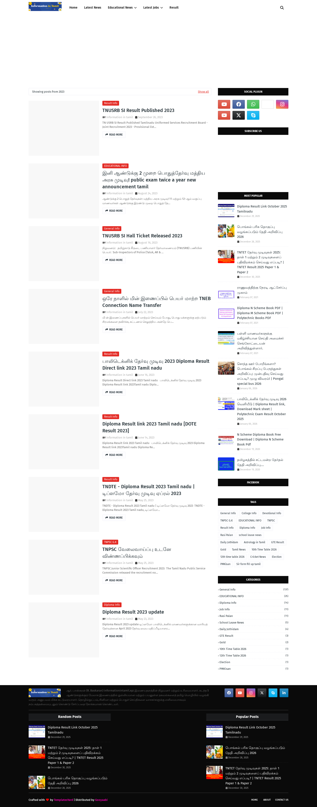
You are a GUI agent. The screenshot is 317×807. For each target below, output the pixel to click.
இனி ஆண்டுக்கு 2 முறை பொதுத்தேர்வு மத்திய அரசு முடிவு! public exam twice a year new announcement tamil (153, 180)
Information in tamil (119, 117)
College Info (249, 513)
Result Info (110, 103)
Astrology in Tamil (254, 542)
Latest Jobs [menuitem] (151, 7)
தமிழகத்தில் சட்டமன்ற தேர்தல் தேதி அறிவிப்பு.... (260, 462)
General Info (112, 228)
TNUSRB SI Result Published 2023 (138, 110)
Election (277, 556)
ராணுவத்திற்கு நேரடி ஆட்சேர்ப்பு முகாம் (262, 290)
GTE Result (277, 542)
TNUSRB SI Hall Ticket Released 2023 (142, 236)
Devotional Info (271, 513)
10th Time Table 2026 (264, 549)
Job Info (266, 527)
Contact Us (281, 799)
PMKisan (225, 564)
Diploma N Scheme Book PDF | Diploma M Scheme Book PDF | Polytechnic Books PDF (260, 313)
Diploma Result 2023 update (133, 612)
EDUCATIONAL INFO (115, 165)
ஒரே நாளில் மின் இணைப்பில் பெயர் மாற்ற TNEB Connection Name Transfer (156, 301)
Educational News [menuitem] (120, 7)
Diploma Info (112, 604)
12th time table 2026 (232, 556)
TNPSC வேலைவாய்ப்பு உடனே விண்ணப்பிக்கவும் (136, 552)
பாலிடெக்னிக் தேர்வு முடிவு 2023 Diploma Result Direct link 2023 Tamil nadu (155, 364)
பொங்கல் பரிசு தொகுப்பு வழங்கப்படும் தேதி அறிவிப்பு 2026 (259, 232)
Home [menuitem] (73, 7)
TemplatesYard (63, 799)
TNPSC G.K (110, 542)
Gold (223, 549)
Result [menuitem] (174, 7)
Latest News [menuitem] (92, 7)
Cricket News (258, 556)
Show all (203, 91)
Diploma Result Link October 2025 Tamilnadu (262, 208)
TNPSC (271, 520)
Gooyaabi (101, 799)
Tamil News (239, 549)
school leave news (250, 535)
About (267, 799)
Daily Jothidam (229, 542)
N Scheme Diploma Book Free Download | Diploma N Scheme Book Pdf (260, 439)
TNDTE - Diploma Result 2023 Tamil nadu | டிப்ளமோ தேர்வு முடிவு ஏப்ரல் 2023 (148, 490)
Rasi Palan (226, 535)
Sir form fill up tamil (248, 564)
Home (254, 799)
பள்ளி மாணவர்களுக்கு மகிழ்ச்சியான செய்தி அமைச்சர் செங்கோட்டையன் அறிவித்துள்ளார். (260, 341)
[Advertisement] (158, 48)
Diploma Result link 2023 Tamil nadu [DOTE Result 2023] (149, 427)
